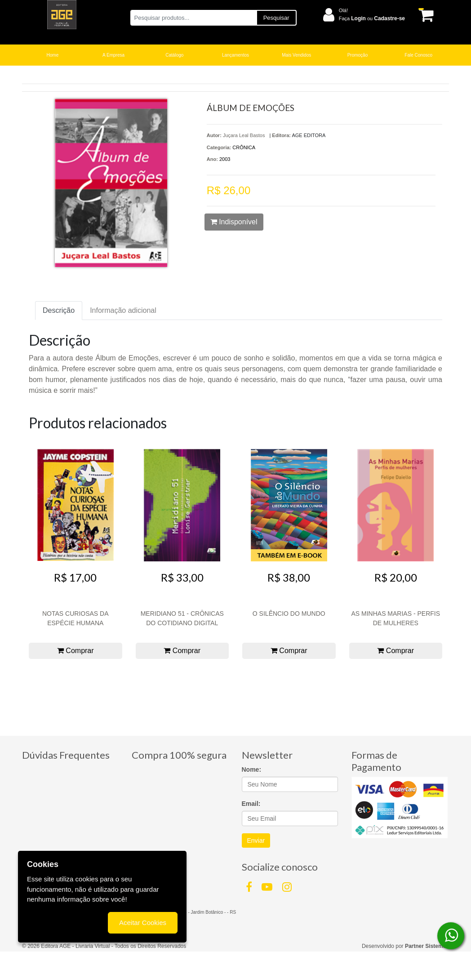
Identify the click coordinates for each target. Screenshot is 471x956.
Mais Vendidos (296, 55)
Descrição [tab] (59, 310)
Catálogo (174, 55)
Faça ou (372, 18)
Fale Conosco (418, 55)
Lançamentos (235, 55)
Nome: (252, 769)
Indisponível (234, 222)
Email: (251, 803)
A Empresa (113, 55)
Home (53, 55)
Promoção (357, 55)
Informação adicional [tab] (123, 310)
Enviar (256, 840)
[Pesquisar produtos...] (193, 18)
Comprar (75, 650)
